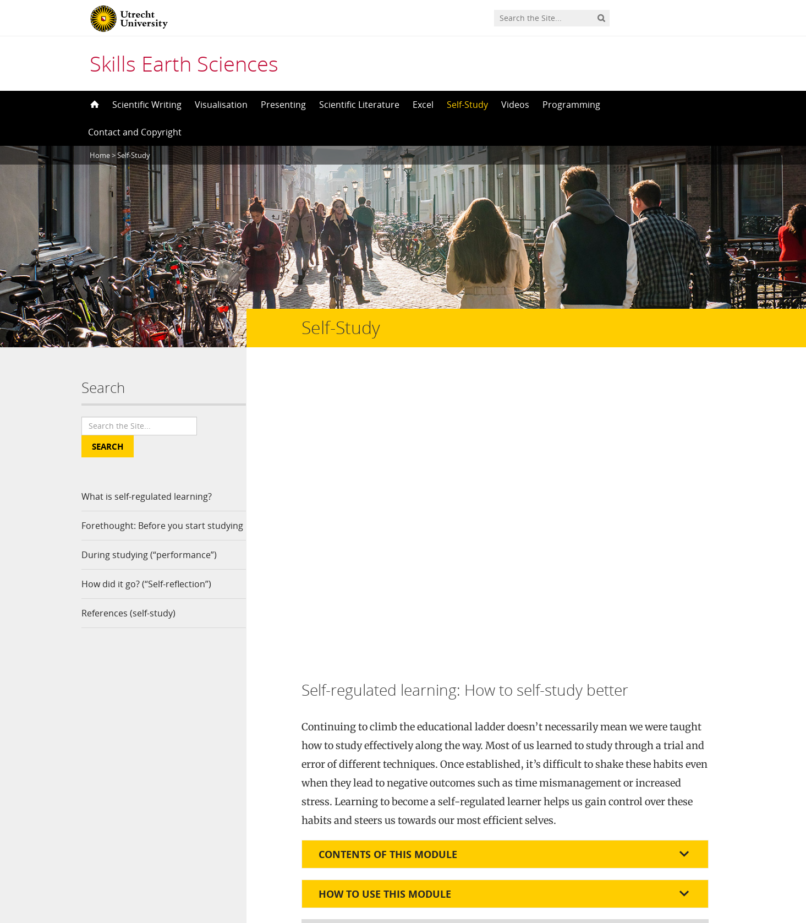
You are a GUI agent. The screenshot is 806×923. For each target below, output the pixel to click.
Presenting (283, 105)
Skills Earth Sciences (184, 63)
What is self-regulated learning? (146, 496)
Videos (515, 105)
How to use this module (385, 597)
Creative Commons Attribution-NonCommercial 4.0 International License (408, 797)
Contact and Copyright (135, 132)
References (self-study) (128, 632)
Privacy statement (675, 873)
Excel (423, 105)
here (657, 679)
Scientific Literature (359, 105)
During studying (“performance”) (149, 573)
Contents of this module (388, 557)
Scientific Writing (147, 105)
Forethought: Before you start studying (143, 535)
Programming (571, 105)
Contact (253, 816)
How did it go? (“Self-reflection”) (146, 603)
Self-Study (467, 105)
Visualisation (221, 105)
